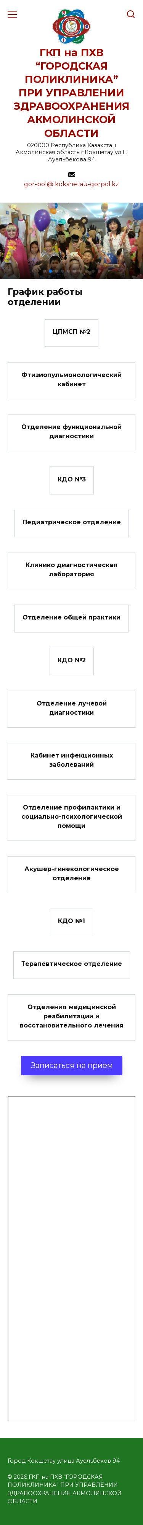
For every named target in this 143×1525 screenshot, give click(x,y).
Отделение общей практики (71, 617)
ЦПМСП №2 (71, 331)
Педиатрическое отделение (71, 522)
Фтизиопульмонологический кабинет (71, 379)
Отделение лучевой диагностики (72, 707)
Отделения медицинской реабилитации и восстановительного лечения (72, 1016)
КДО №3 (72, 479)
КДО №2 (72, 660)
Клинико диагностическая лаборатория (71, 569)
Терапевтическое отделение (71, 963)
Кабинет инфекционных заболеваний (72, 760)
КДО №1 (71, 921)
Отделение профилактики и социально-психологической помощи (71, 816)
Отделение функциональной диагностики (71, 431)
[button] (44, 271)
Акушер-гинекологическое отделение (71, 873)
